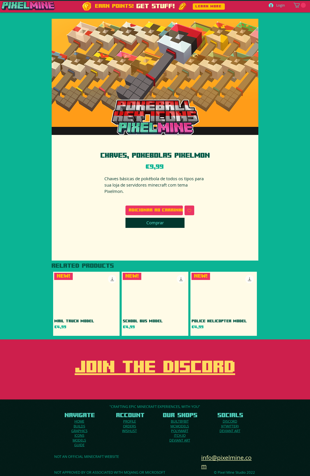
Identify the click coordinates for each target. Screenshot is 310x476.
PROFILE (129, 421)
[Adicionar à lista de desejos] (189, 210)
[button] (300, 5)
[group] (155, 304)
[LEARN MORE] (209, 6)
